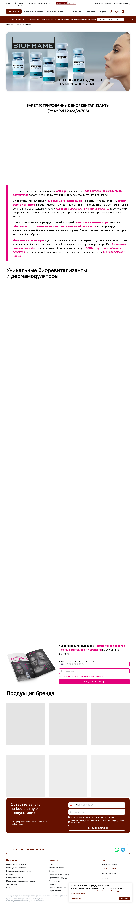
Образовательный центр (95, 11)
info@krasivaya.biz (109, 873)
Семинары (41, 3)
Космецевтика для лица (16, 864)
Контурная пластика (14, 878)
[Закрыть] (132, 19)
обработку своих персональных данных (99, 817)
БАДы (8, 887)
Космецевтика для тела (16, 868)
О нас (8, 3)
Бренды (27, 11)
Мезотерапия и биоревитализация (20, 881)
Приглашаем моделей (58, 877)
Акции (48, 3)
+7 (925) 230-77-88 (103, 3)
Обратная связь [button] (55, 891)
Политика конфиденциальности (62, 887)
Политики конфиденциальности (91, 676)
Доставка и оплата (19, 4)
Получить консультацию (96, 828)
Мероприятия (54, 881)
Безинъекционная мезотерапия (19, 871)
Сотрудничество (73, 11)
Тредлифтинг (11, 884)
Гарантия (32, 3)
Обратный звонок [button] (121, 3)
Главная (9, 25)
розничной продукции (87, 19)
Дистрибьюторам (54, 11)
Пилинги (9, 874)
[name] (94, 671)
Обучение (38, 11)
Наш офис (106, 878)
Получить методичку (94, 681)
